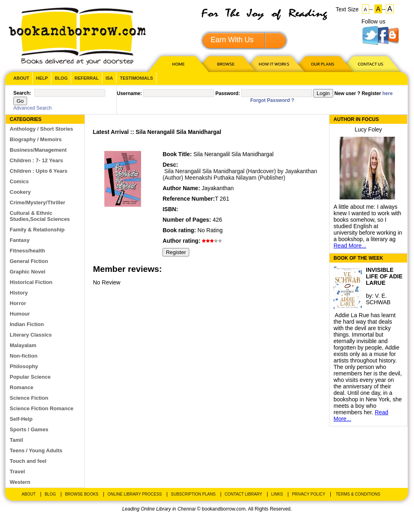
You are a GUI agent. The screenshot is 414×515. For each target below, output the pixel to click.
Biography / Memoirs (36, 139)
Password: (227, 93)
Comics (19, 181)
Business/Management (38, 150)
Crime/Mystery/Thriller (37, 202)
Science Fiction (29, 398)
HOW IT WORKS (274, 64)
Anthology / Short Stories (41, 129)
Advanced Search (32, 108)
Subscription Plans (193, 494)
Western (20, 482)
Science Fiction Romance (42, 408)
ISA (109, 78)
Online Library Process (135, 494)
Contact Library (243, 494)
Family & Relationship (37, 230)
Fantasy (20, 240)
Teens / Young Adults (36, 450)
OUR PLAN (322, 64)
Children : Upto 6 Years (39, 171)
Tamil (16, 440)
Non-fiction (24, 356)
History (19, 293)
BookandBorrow (77, 36)
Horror (18, 303)
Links (277, 494)
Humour (20, 314)
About (21, 78)
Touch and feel (28, 461)
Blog (61, 78)
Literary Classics (31, 335)
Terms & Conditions (358, 494)
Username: (129, 93)
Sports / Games (29, 429)
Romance (22, 387)
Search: (22, 93)
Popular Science (30, 377)
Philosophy (24, 366)
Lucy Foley (368, 129)
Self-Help (21, 419)
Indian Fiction (27, 324)
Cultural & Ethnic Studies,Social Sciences (40, 216)
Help (42, 78)
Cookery (20, 192)
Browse (226, 64)
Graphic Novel (27, 272)
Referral (86, 78)
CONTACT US (370, 64)
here (387, 93)
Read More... (350, 245)
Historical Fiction (31, 282)
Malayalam (23, 345)
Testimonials (136, 78)
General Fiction (29, 261)
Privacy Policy (308, 494)
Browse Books (82, 494)
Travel (17, 471)
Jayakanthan (218, 188)
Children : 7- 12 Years (36, 160)
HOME (177, 64)
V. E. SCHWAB (378, 298)
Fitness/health (27, 251)
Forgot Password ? (272, 100)
